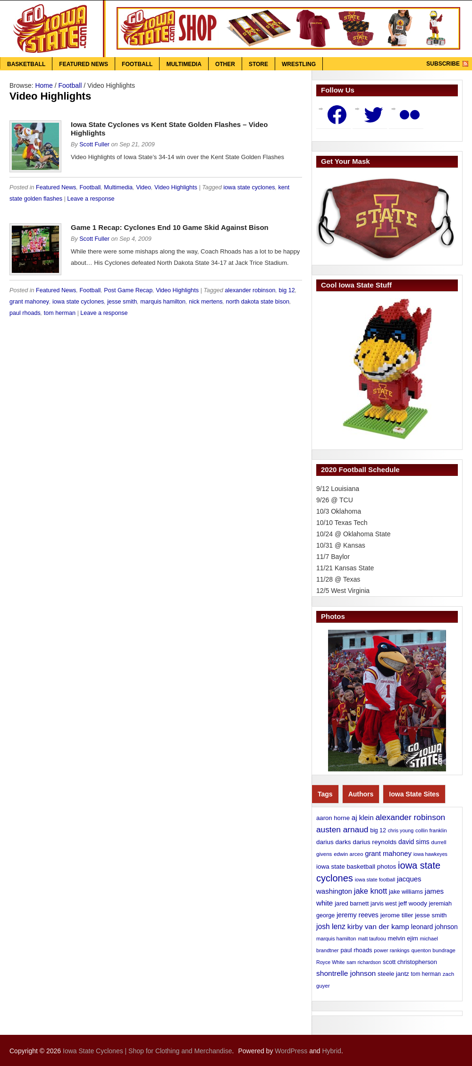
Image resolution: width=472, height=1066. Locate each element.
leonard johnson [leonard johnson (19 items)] (434, 927)
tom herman (60, 313)
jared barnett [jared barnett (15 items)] (352, 903)
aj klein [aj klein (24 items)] (363, 817)
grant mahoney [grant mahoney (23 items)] (388, 853)
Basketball (26, 64)
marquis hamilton (162, 301)
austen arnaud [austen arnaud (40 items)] (342, 829)
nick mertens (205, 301)
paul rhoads (25, 313)
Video (143, 187)
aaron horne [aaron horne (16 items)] (333, 817)
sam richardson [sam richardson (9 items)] (363, 962)
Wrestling (299, 64)
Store (258, 64)
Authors (361, 794)
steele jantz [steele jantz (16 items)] (393, 973)
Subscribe (443, 63)
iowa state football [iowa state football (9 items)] (375, 879)
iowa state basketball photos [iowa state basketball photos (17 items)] (356, 866)
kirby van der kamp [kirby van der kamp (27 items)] (378, 926)
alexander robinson (250, 290)
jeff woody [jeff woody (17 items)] (412, 903)
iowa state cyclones (249, 187)
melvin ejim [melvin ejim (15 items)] (403, 938)
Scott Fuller (94, 144)
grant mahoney (29, 301)
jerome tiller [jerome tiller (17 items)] (396, 915)
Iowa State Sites (414, 794)
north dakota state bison (257, 301)
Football (137, 64)
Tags (325, 794)
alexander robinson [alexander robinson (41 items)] (410, 817)
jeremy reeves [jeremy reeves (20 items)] (358, 915)
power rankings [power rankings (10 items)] (391, 950)
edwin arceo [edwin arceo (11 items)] (348, 854)
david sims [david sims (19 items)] (414, 842)
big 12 (286, 290)
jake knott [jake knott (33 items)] (370, 891)
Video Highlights (175, 187)
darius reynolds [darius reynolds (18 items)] (374, 842)
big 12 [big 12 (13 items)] (378, 830)
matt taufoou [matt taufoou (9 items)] (372, 938)
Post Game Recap (128, 290)
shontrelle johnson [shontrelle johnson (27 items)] (346, 973)
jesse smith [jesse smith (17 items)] (431, 915)
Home (43, 85)
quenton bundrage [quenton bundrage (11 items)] (433, 950)
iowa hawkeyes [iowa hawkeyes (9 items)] (430, 854)
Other (225, 64)
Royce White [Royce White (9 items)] (330, 962)
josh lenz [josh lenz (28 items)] (331, 926)
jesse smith (122, 301)
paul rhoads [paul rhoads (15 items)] (356, 950)
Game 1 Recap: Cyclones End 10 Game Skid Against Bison (170, 227)
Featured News (83, 64)
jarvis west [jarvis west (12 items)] (383, 903)
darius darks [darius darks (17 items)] (333, 842)
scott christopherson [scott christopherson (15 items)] (410, 961)
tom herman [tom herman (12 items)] (426, 974)
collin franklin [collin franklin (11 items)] (431, 830)
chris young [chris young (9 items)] (401, 830)
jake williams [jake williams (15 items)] (406, 891)
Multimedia (183, 64)
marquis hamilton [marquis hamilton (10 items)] (336, 938)
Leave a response (90, 198)
